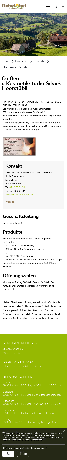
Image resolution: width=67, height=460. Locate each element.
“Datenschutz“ (36, 440)
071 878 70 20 (23, 361)
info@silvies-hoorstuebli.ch (19, 195)
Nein (23, 453)
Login (62, 6)
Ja (8, 453)
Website (11, 202)
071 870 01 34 (17, 187)
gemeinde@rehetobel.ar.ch (29, 366)
